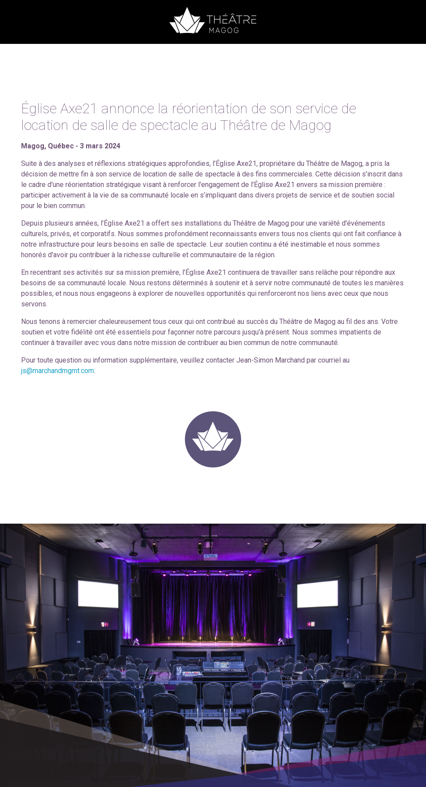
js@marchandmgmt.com (57, 371)
